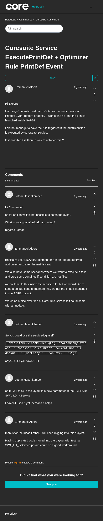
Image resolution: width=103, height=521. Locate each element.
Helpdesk (10, 19)
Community (25, 19)
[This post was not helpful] (94, 100)
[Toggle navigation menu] (91, 7)
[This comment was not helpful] (94, 206)
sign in (17, 462)
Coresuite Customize (47, 19)
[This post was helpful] (94, 88)
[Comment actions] (94, 213)
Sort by (92, 180)
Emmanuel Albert (26, 87)
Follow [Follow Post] (52, 78)
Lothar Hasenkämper (28, 196)
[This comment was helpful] (94, 194)
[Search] (34, 28)
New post (51, 483)
